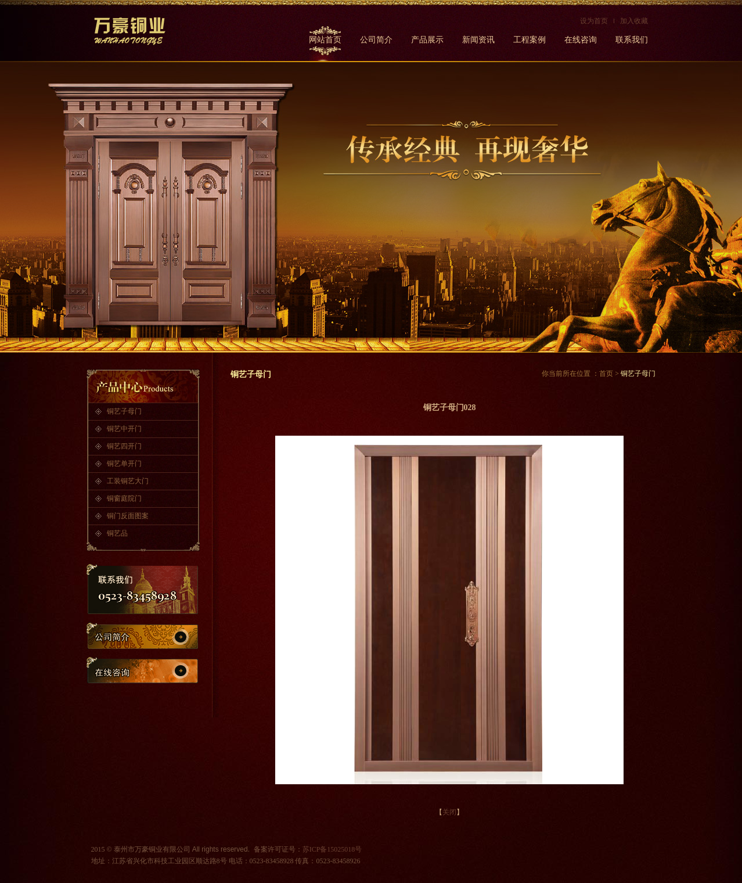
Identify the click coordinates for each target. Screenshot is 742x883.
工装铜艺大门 (128, 481)
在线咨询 (580, 39)
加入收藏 (634, 21)
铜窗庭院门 (124, 498)
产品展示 (427, 39)
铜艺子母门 (124, 411)
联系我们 (631, 39)
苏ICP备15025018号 (332, 849)
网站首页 (325, 39)
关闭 (449, 812)
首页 (606, 373)
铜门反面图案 (128, 516)
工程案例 (529, 39)
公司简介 (376, 39)
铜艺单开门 (124, 464)
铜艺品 (117, 533)
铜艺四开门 (124, 446)
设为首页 (594, 21)
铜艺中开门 (124, 429)
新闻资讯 (478, 39)
